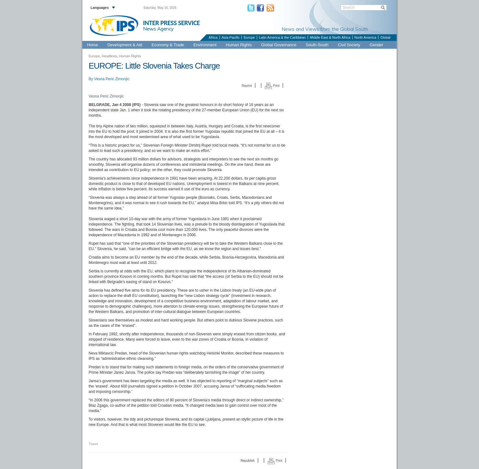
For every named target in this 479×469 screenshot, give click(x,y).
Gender (376, 44)
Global (385, 37)
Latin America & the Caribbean (282, 37)
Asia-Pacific (230, 37)
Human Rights (239, 44)
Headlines (109, 56)
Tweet (93, 444)
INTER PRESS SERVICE (171, 23)
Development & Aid (124, 44)
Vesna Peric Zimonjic (111, 79)
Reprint (247, 85)
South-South (317, 44)
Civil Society (349, 44)
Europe (249, 37)
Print (272, 85)
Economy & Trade (167, 44)
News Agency (158, 28)
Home (92, 44)
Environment (205, 44)
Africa (213, 37)
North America (366, 37)
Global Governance (278, 44)
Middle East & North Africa (330, 37)
